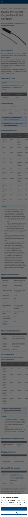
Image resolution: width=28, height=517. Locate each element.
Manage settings (14, 513)
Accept (14, 509)
